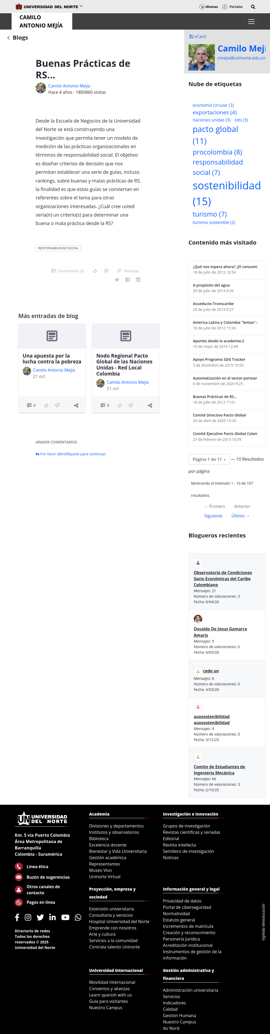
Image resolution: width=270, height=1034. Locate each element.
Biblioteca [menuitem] (98, 838)
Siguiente (213, 516)
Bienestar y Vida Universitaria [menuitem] (118, 851)
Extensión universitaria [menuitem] (111, 909)
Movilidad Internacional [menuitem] (112, 982)
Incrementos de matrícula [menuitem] (188, 926)
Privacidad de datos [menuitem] (182, 901)
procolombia (217, 152)
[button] (253, 7)
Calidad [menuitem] (170, 1009)
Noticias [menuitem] (171, 857)
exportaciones (215, 112)
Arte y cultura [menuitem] (102, 934)
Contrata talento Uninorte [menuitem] (114, 947)
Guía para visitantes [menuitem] (108, 1001)
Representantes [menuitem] (104, 864)
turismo (210, 214)
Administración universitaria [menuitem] (190, 990)
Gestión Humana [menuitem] (179, 1015)
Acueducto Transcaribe (213, 303)
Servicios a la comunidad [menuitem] (113, 940)
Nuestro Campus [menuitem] (105, 1007)
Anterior (242, 506)
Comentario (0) (67, 270)
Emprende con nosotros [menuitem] (112, 928)
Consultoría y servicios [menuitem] (111, 915)
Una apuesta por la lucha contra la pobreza (52, 358)
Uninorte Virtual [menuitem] (104, 876)
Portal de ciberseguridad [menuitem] (187, 907)
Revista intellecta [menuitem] (179, 845)
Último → (241, 516)
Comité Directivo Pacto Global (219, 415)
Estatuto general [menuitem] (179, 920)
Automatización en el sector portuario (225, 378)
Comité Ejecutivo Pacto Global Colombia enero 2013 (225, 433)
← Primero (214, 506)
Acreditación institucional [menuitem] (188, 945)
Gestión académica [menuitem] (107, 857)
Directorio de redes (32, 930)
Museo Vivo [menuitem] (100, 870)
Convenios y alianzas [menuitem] (109, 988)
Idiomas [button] (208, 6)
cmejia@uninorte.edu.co (241, 58)
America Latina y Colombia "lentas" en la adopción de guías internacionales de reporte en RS (225, 322)
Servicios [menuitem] (171, 996)
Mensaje (128, 270)
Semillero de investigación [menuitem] (188, 851)
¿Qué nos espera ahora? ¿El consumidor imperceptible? (225, 266)
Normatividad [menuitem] (176, 913)
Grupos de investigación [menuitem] (186, 826)
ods (241, 120)
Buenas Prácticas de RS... (215, 396)
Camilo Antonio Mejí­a (69, 86)
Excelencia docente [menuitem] (108, 845)
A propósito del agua (211, 285)
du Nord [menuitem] (171, 1028)
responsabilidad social (58, 248)
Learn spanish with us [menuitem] (110, 995)
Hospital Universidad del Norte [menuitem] (119, 921)
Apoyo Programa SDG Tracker (219, 359)
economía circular (213, 105)
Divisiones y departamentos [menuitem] (116, 826)
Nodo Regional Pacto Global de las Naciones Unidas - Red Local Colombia (124, 364)
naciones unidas (211, 120)
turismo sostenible (214, 222)
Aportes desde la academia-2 (218, 340)
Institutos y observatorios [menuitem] (114, 832)
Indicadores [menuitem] (174, 1003)
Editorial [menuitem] (171, 838)
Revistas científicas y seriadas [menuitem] (191, 832)
